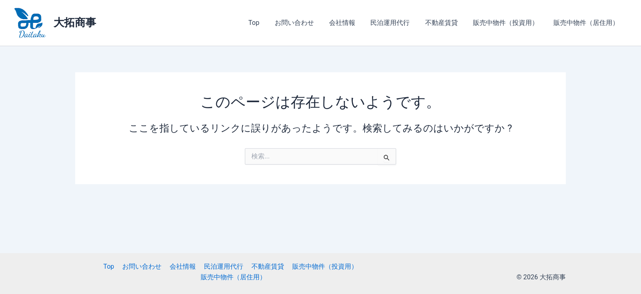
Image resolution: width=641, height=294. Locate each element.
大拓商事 (75, 22)
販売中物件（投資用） (509, 23)
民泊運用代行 (397, 23)
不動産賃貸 (446, 23)
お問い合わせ (306, 23)
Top (267, 23)
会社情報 (352, 23)
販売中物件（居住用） (587, 23)
